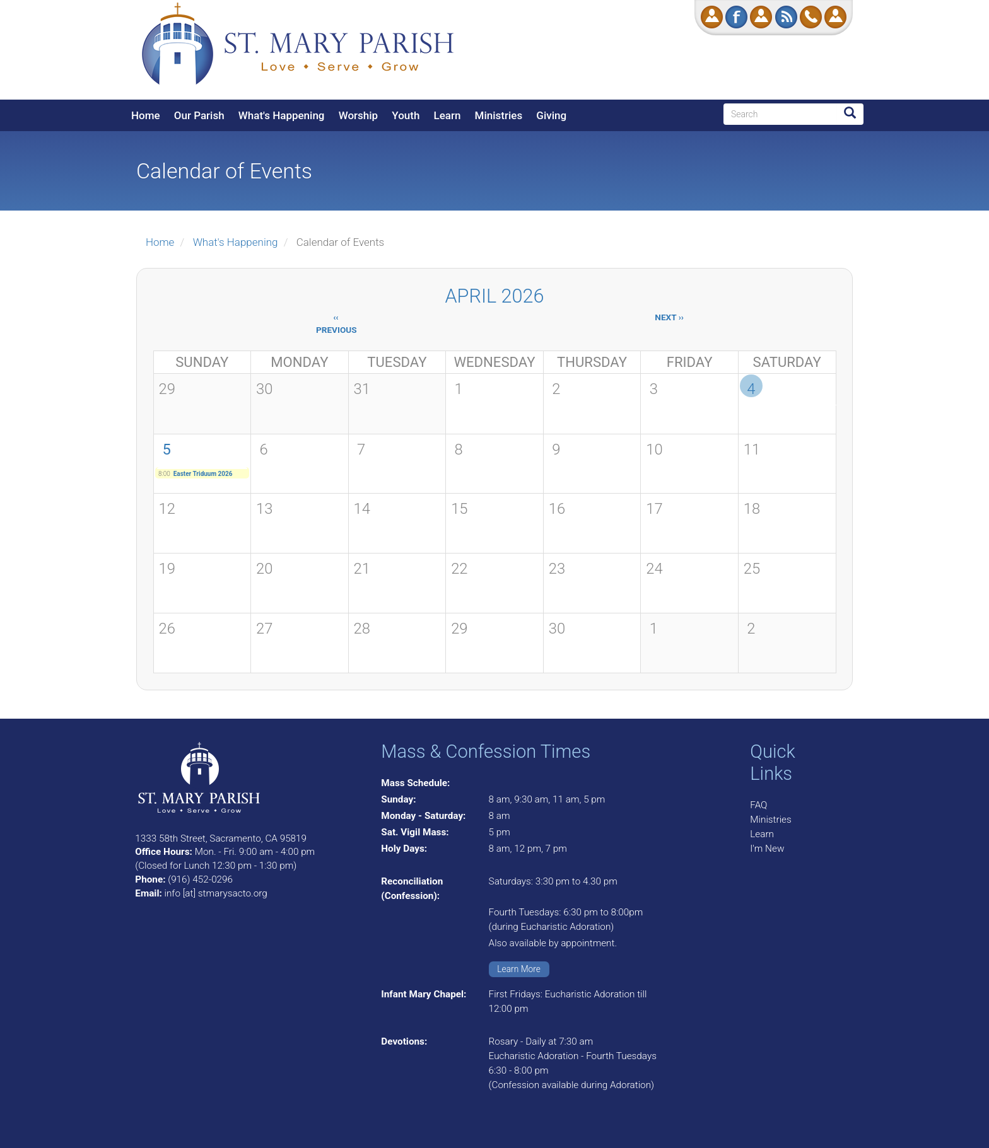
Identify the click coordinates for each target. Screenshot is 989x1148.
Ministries (499, 115)
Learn (447, 115)
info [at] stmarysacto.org (215, 893)
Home (145, 115)
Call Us (811, 17)
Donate (712, 17)
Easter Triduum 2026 (203, 473)
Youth (405, 115)
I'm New (767, 848)
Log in (835, 17)
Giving (551, 115)
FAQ (758, 805)
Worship (358, 115)
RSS (786, 17)
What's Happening (281, 115)
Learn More (519, 969)
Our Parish (199, 115)
